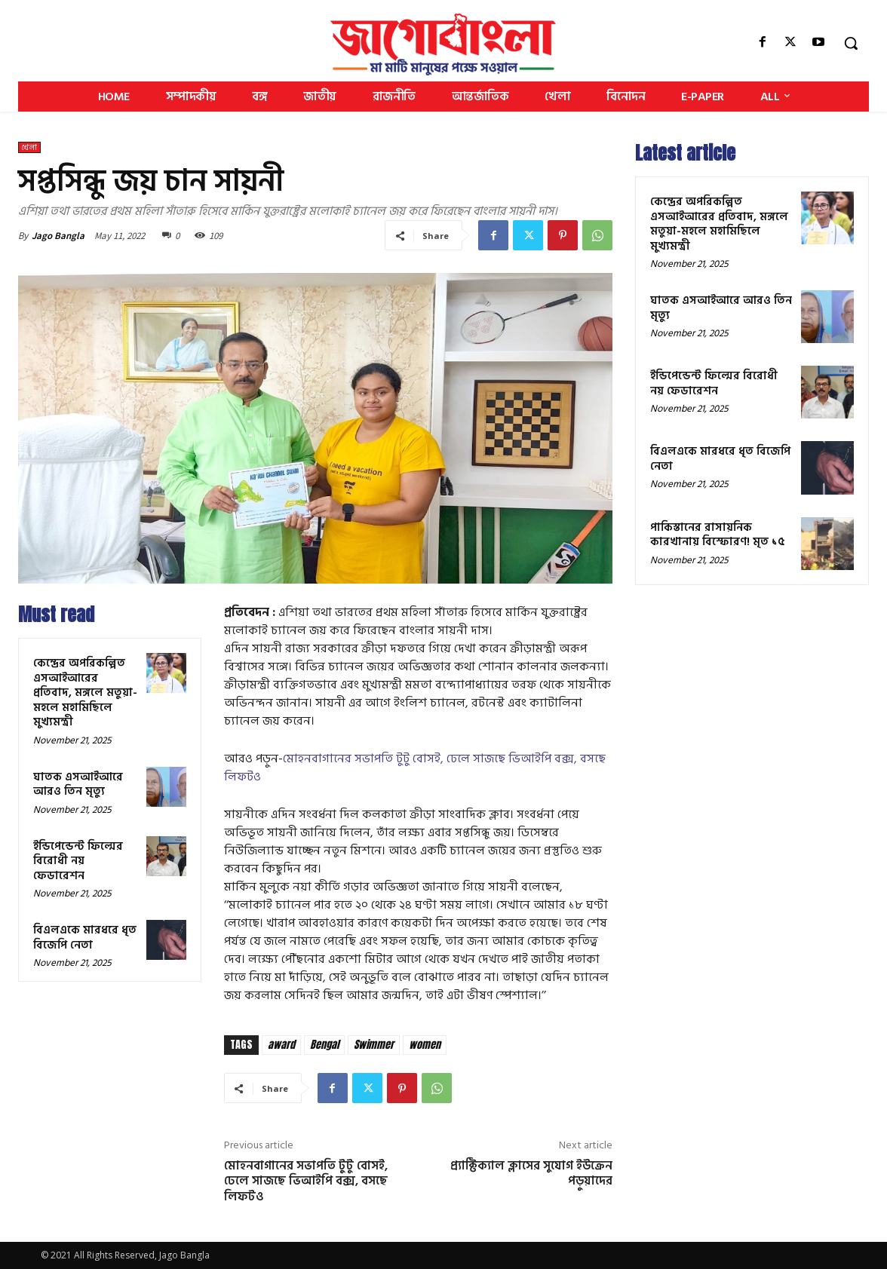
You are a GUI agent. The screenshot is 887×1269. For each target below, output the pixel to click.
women (424, 1045)
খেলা (29, 147)
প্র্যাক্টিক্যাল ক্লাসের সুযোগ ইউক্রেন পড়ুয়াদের (531, 1173)
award (281, 1045)
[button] (851, 43)
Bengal (324, 1045)
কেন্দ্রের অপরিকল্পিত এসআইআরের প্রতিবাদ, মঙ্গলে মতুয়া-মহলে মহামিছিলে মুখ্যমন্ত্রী (85, 692)
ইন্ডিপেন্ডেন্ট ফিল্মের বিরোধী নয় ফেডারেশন (78, 861)
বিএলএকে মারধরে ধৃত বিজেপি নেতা (85, 938)
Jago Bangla (58, 235)
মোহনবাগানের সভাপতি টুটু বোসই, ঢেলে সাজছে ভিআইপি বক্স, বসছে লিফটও (415, 767)
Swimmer (374, 1045)
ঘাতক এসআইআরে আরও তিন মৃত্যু (78, 785)
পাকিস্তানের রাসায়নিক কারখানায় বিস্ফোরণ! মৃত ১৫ (717, 535)
